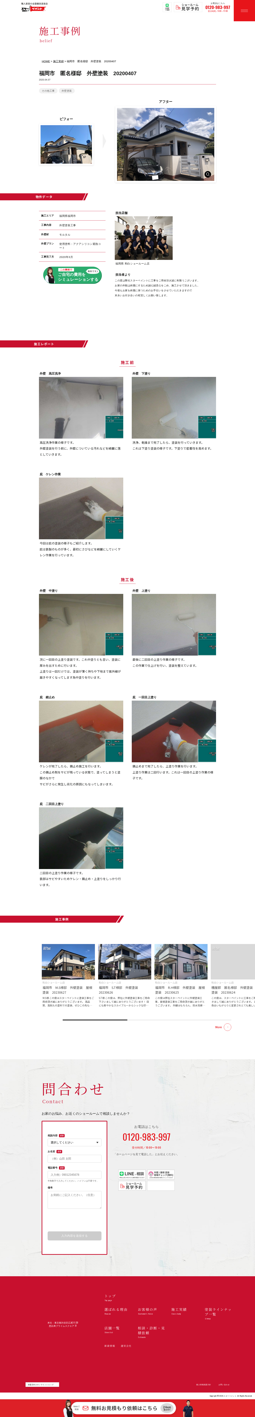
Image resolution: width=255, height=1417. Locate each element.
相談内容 (56, 1135)
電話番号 (56, 1168)
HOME (46, 61)
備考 (50, 1187)
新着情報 (109, 1346)
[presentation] (74, 1220)
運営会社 (126, 1346)
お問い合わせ (224, 1384)
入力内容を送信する (74, 1235)
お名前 (55, 1151)
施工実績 (58, 61)
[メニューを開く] (244, 10)
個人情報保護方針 (203, 1384)
